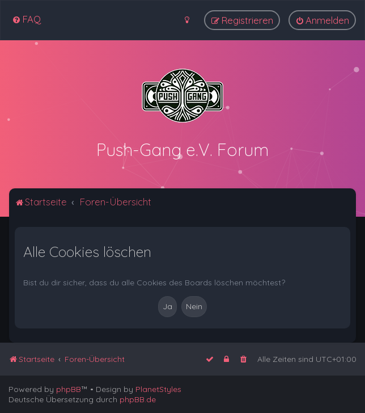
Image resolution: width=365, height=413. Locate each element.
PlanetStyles (158, 389)
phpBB (68, 389)
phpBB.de (138, 399)
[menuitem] (26, 19)
